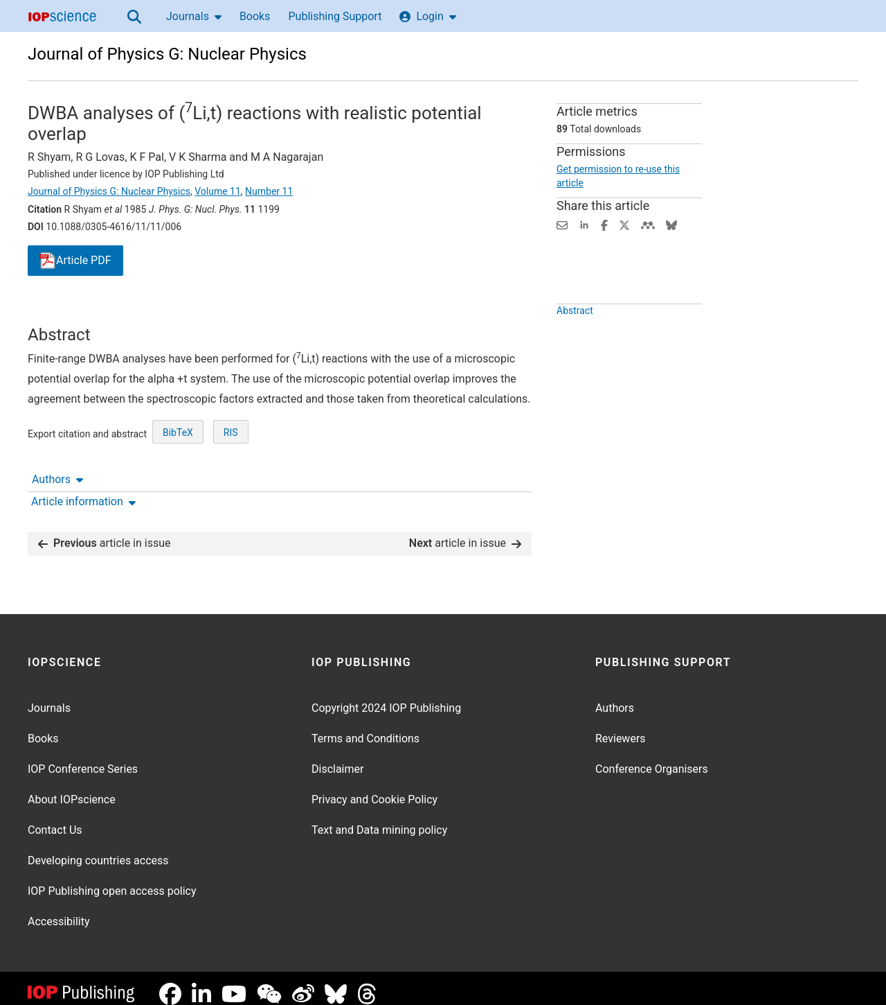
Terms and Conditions (365, 727)
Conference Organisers (651, 757)
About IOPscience (72, 788)
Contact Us (55, 818)
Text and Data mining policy (379, 818)
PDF (75, 261)
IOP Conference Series (83, 757)
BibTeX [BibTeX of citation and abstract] (178, 483)
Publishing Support (334, 16)
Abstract (575, 342)
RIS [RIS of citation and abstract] (231, 483)
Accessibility (59, 910)
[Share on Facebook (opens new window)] (604, 224)
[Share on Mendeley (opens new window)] (648, 224)
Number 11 (269, 191)
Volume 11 (218, 191)
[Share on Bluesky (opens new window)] (671, 224)
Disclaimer (337, 757)
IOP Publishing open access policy (112, 879)
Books (255, 16)
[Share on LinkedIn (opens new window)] (584, 224)
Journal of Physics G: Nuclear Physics (167, 54)
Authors (57, 312)
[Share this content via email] (562, 224)
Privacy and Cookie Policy (374, 788)
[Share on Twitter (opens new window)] (624, 224)
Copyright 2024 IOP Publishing (386, 697)
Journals (194, 16)
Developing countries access (98, 849)
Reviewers (620, 727)
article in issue (104, 532)
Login (427, 16)
